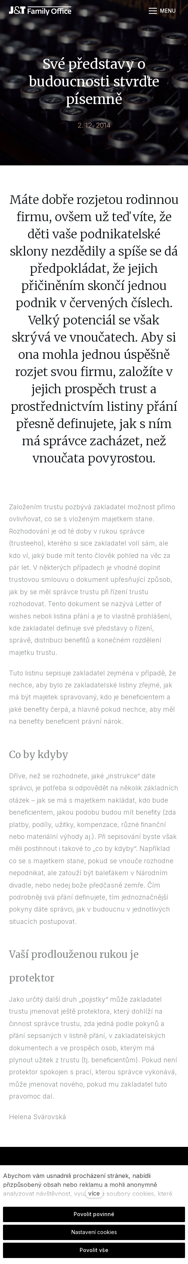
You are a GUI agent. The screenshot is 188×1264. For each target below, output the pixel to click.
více (94, 1193)
